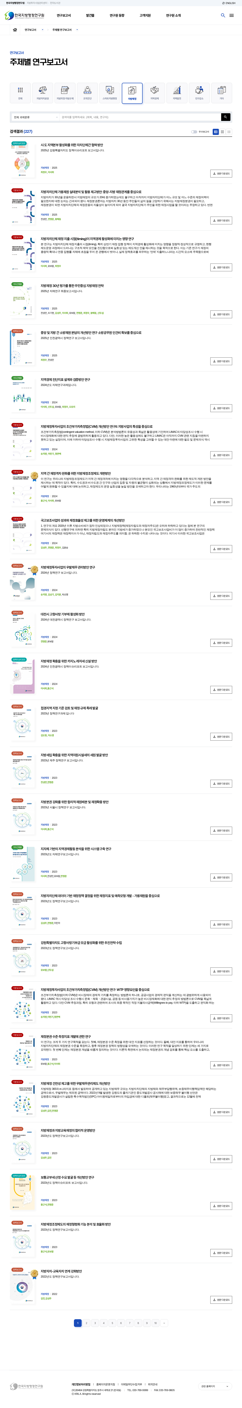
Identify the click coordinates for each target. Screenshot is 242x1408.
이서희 (51, 172)
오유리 (72, 406)
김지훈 (58, 594)
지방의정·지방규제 (65, 98)
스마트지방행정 (110, 98)
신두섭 (101, 313)
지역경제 (154, 98)
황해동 (58, 219)
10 (155, 1323)
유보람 (44, 970)
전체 (20, 98)
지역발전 (177, 98)
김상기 (51, 594)
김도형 (44, 735)
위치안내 (152, 1384)
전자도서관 (55, 3)
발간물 (90, 15)
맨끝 (164, 1323)
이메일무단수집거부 (131, 1384)
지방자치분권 (43, 98)
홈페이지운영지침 (105, 1384)
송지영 (44, 453)
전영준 (51, 219)
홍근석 (44, 500)
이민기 (51, 453)
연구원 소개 (173, 15)
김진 (49, 1110)
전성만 (44, 782)
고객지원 (145, 15)
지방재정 (132, 98)
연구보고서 (64, 15)
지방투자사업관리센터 (37, 3)
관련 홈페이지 (208, 1386)
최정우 (44, 172)
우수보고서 (204, 131)
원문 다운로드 (223, 173)
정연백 (58, 453)
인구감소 (199, 98)
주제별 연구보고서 (62, 29)
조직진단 (87, 98)
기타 (222, 98)
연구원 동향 (117, 15)
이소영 (51, 735)
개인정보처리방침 (81, 1384)
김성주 (58, 313)
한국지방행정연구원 (24, 15)
